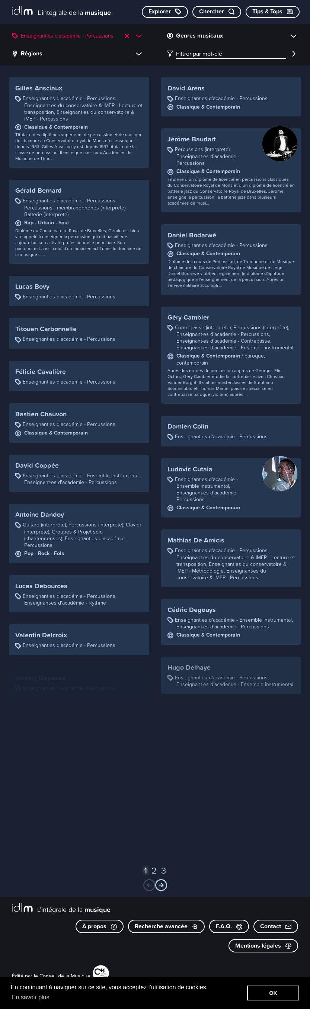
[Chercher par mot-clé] (216, 12)
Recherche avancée (166, 926)
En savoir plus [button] (30, 997)
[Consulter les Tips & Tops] (273, 12)
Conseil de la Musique (64, 975)
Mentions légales (263, 945)
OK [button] (273, 993)
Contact (275, 926)
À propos (99, 926)
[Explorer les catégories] (165, 12)
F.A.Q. (229, 926)
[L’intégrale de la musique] (61, 11)
